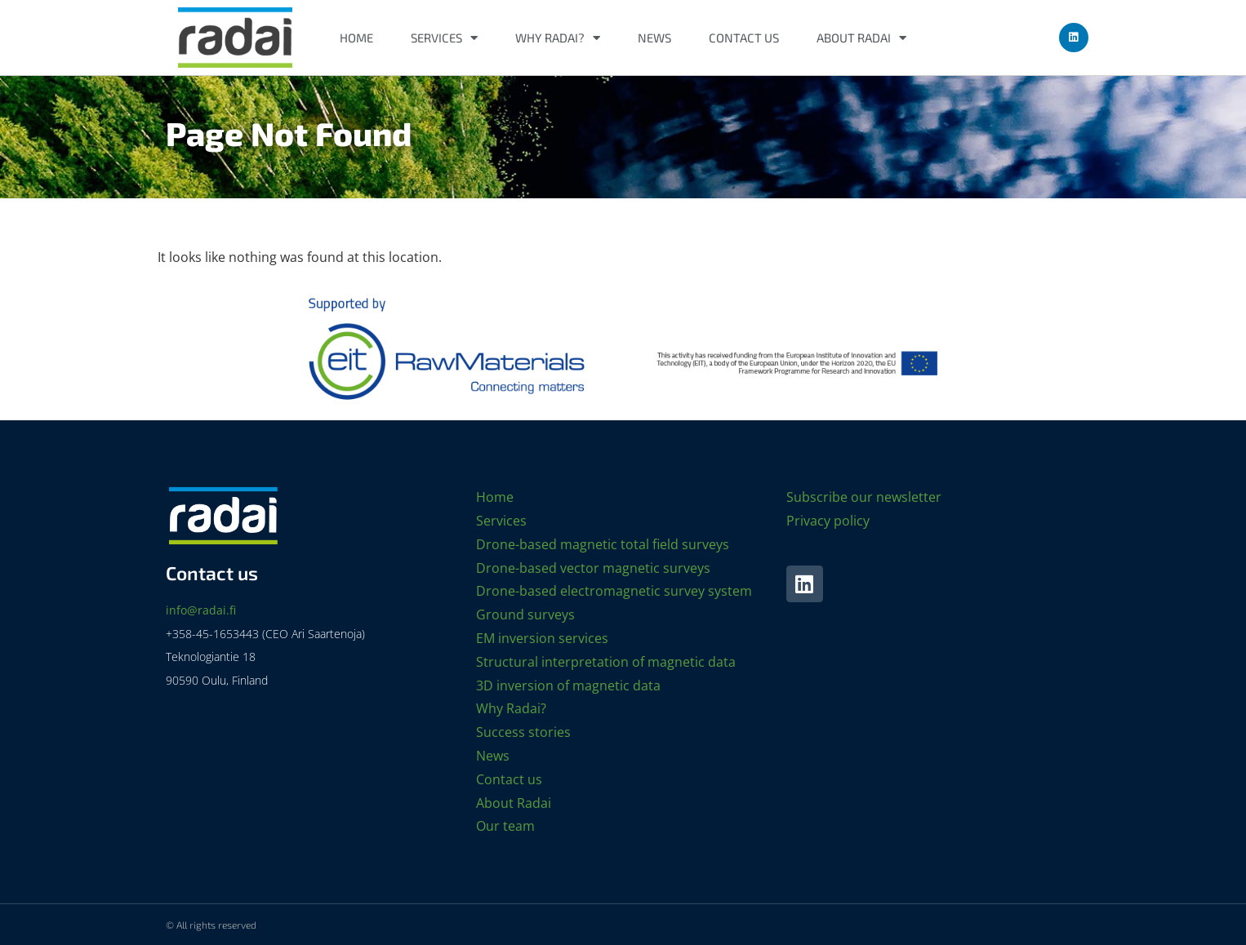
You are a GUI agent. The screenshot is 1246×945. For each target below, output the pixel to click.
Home (356, 37)
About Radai (861, 38)
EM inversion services (542, 638)
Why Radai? (557, 38)
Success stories (523, 732)
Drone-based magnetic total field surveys (602, 544)
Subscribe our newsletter (863, 497)
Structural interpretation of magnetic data (606, 662)
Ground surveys (525, 614)
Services (444, 38)
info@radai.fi (201, 610)
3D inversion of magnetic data (568, 685)
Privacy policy (828, 521)
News (654, 37)
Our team (505, 826)
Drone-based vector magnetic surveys (593, 568)
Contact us (744, 37)
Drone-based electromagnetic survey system (614, 591)
